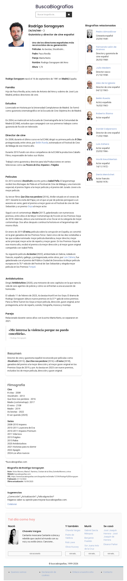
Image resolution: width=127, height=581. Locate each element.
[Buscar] (69, 14)
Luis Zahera (69, 257)
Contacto (107, 572)
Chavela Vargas (72, 530)
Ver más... (73, 554)
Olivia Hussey (72, 546)
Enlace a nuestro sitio (83, 572)
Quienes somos (18, 572)
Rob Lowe (70, 542)
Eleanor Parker (111, 544)
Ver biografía (34, 554)
